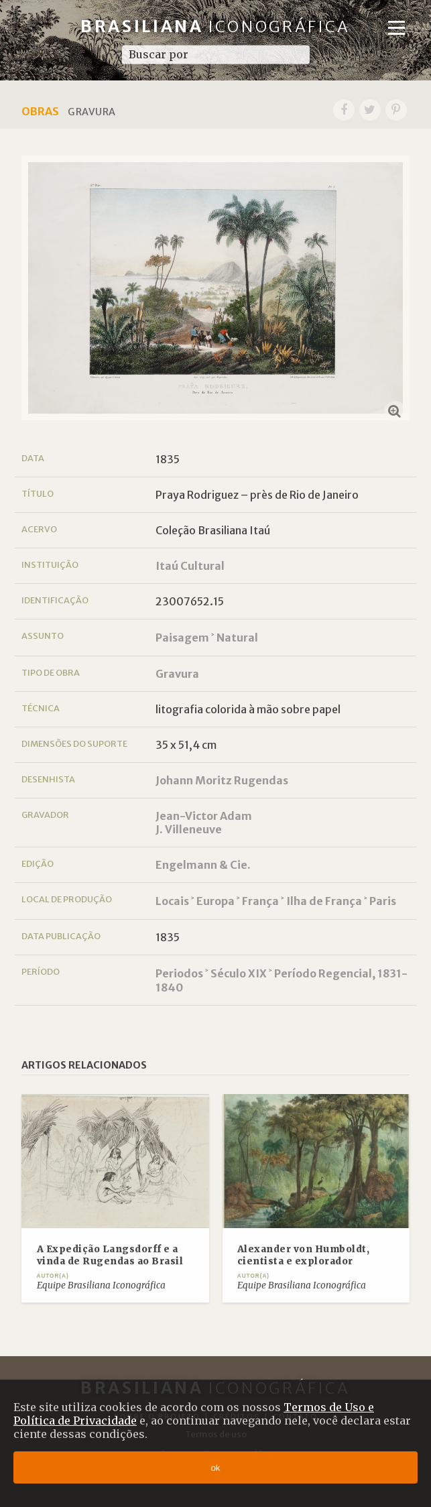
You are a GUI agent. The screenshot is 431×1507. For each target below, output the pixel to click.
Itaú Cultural (190, 565)
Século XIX (238, 973)
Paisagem (182, 637)
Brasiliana (215, 26)
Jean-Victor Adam (204, 816)
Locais (172, 901)
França (260, 901)
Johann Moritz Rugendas (222, 780)
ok (215, 1468)
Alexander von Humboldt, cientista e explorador (303, 1255)
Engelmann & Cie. (203, 864)
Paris (382, 901)
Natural (237, 637)
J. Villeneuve (189, 829)
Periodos (179, 973)
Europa (215, 901)
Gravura (177, 673)
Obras (40, 111)
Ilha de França (324, 901)
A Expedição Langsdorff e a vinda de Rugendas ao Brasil (110, 1255)
